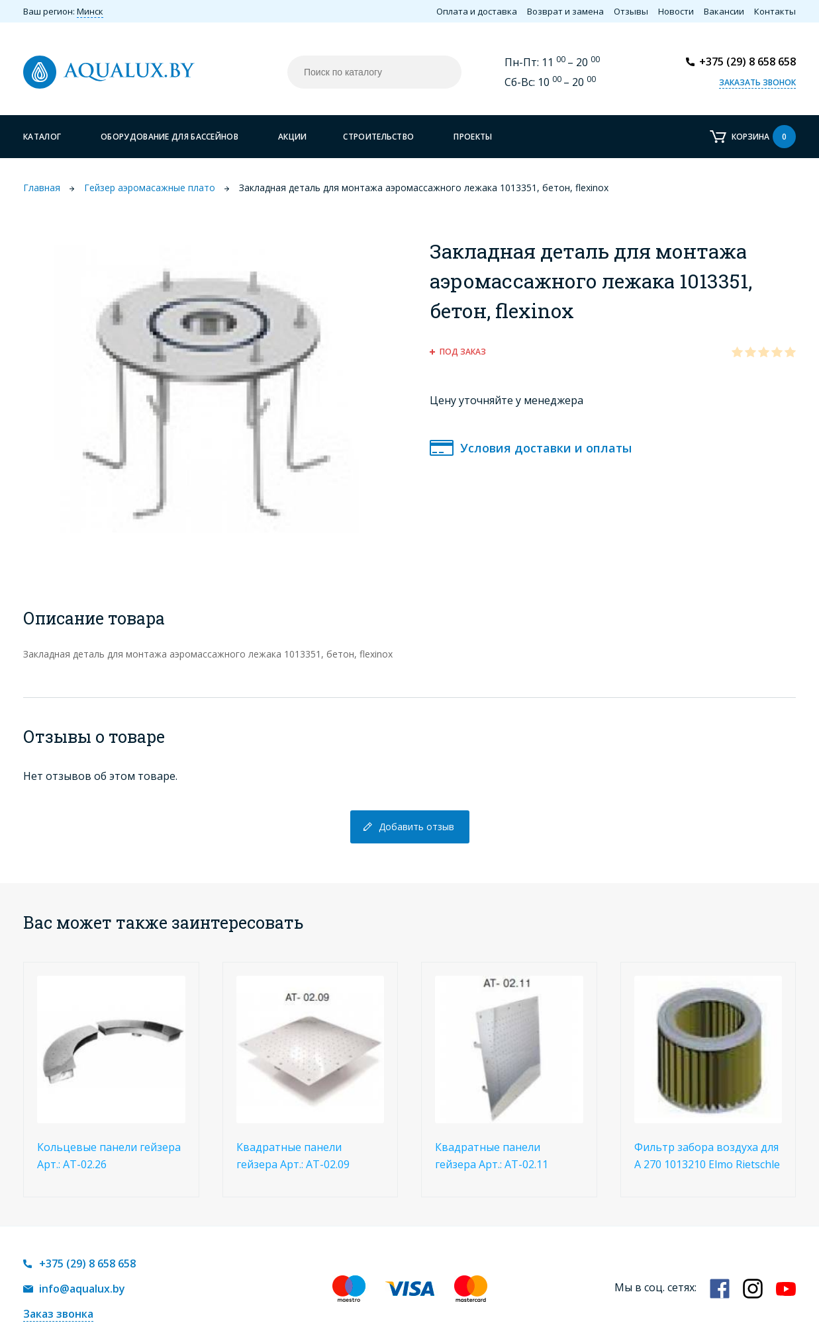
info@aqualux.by (82, 1288)
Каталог (42, 136)
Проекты (473, 136)
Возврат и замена (565, 11)
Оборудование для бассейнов (169, 136)
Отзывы (631, 11)
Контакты (775, 11)
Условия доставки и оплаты (546, 448)
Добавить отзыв (416, 826)
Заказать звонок (757, 82)
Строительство (378, 136)
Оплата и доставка (476, 11)
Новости (676, 11)
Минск (90, 11)
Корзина (764, 136)
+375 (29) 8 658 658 (747, 61)
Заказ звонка (58, 1313)
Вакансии (724, 11)
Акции (292, 136)
